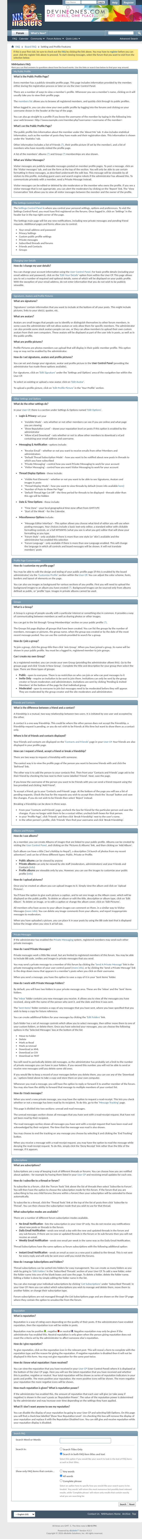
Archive (126, 1513)
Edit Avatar (77, 381)
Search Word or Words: (28, 1439)
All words (66, 1476)
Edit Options (94, 409)
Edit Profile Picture (63, 387)
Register (129, 2)
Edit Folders (93, 1017)
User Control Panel (80, 271)
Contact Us (94, 1513)
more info (31, 911)
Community (36, 38)
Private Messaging (63, 939)
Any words (67, 1471)
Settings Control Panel (30, 208)
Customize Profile (48, 575)
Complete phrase (71, 1481)
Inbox (22, 998)
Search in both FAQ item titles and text (82, 1454)
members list (25, 101)
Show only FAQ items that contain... (35, 1471)
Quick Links (72, 38)
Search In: (21, 1449)
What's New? (38, 33)
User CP (26, 409)
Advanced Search (129, 38)
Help (115, 2)
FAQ (14, 38)
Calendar (23, 38)
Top (134, 1513)
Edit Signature (47, 372)
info (32, 867)
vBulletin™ (74, 1530)
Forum (20, 33)
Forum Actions (54, 38)
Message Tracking (108, 1102)
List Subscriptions (90, 1283)
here (120, 485)
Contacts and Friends (76, 741)
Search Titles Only (71, 1449)
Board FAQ (30, 46)
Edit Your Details (69, 275)
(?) (62, 144)
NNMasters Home (111, 1513)
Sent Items (24, 1007)
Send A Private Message (109, 964)
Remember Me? (76, 7)
